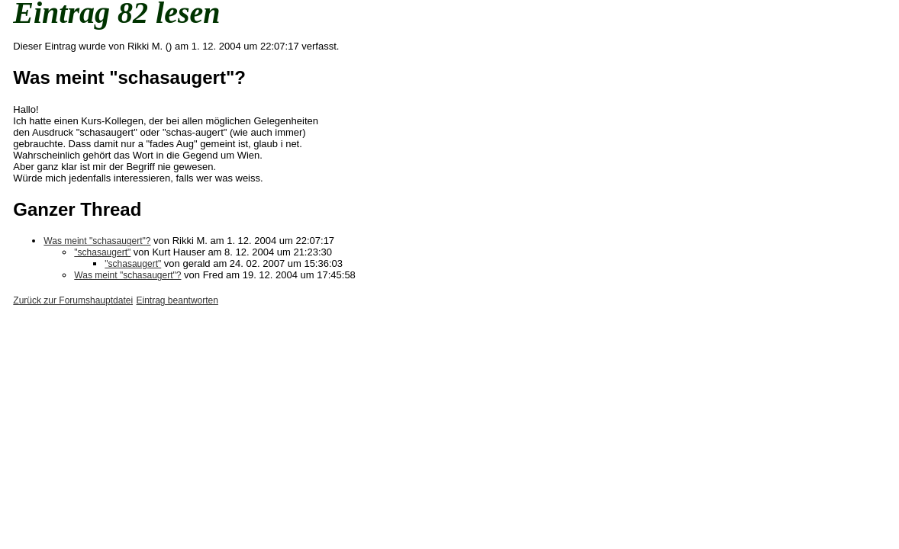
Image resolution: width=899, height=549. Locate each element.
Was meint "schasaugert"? (97, 241)
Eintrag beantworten (177, 300)
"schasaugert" (102, 252)
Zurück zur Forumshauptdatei (73, 300)
